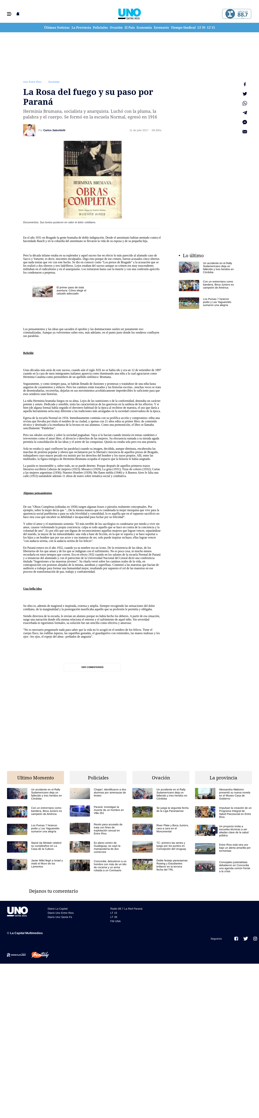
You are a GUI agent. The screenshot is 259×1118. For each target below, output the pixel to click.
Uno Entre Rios (32, 81)
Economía (144, 27)
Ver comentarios (92, 667)
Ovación (116, 27)
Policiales (100, 27)
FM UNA (115, 921)
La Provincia (81, 27)
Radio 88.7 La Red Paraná (126, 908)
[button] (9, 14)
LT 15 (211, 27)
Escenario (161, 27)
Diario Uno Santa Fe (60, 917)
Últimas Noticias (57, 27)
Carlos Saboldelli (54, 130)
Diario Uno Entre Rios (61, 912)
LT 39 (201, 27)
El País (130, 27)
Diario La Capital (58, 908)
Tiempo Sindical (183, 27)
